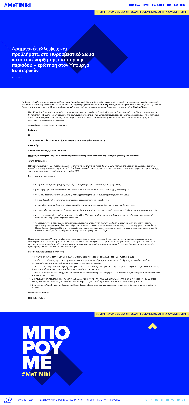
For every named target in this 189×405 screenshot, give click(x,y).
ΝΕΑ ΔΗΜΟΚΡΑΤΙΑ (47, 400)
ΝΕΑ (169, 4)
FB (146, 399)
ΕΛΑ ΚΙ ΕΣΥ (179, 4)
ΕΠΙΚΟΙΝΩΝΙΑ (62, 400)
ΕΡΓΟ (146, 4)
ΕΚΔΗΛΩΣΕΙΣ (158, 4)
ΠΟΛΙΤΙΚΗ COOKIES (111, 400)
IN (151, 399)
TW (156, 399)
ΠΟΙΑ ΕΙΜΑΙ (134, 4)
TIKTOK (181, 399)
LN (167, 399)
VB (172, 399)
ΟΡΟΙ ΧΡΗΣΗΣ (96, 400)
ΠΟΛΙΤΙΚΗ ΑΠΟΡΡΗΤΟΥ (79, 400)
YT (162, 399)
